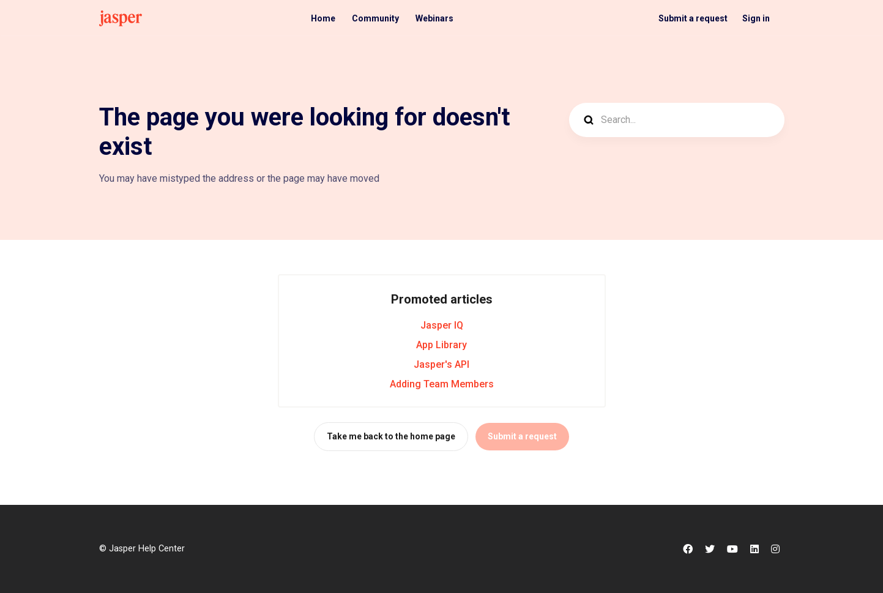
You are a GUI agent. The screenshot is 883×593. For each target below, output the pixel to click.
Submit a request (693, 18)
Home (323, 18)
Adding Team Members (442, 384)
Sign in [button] (756, 18)
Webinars (434, 18)
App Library (441, 345)
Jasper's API (441, 364)
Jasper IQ (441, 325)
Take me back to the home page (391, 436)
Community (375, 18)
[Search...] (676, 120)
